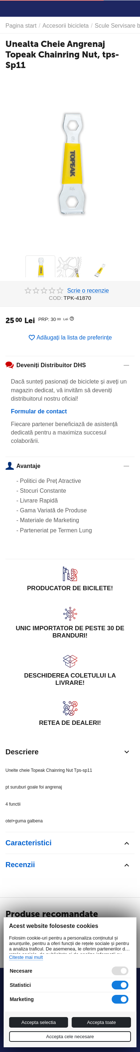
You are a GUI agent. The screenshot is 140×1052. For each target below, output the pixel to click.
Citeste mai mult (26, 957)
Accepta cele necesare (70, 1036)
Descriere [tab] (68, 751)
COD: (56, 298)
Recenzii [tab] (68, 865)
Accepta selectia (38, 1022)
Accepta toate (101, 1022)
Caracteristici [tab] (68, 843)
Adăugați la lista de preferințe (70, 337)
